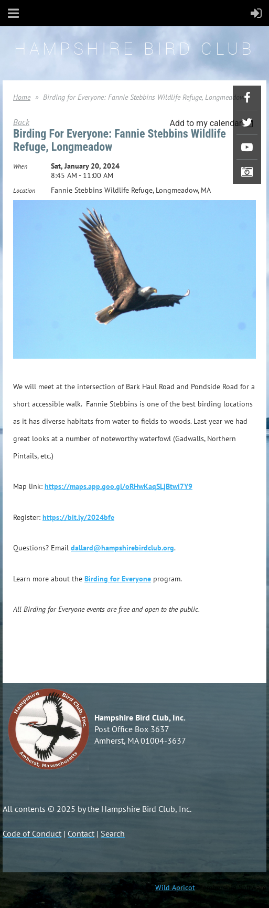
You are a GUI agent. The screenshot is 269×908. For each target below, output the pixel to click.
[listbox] (212, 123)
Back (21, 122)
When (20, 166)
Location (24, 190)
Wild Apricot (175, 887)
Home (21, 97)
